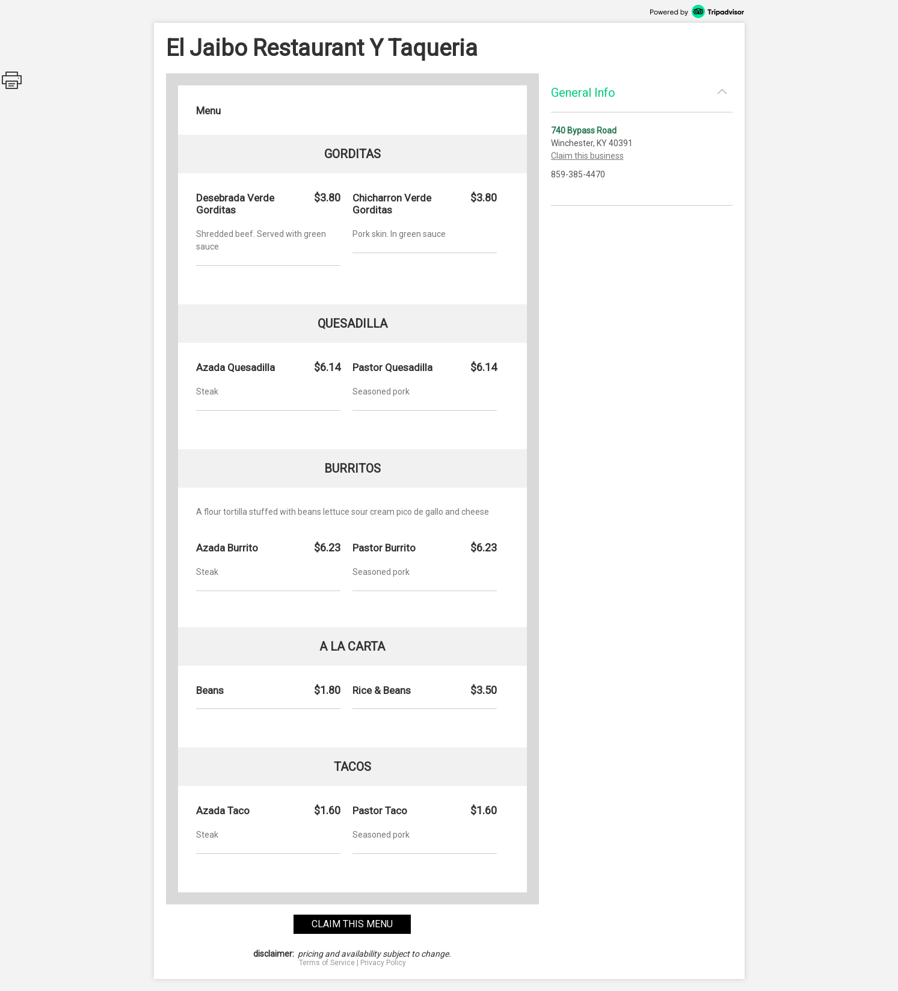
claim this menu (352, 924)
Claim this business (587, 156)
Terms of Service (327, 963)
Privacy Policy (383, 963)
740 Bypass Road (584, 130)
